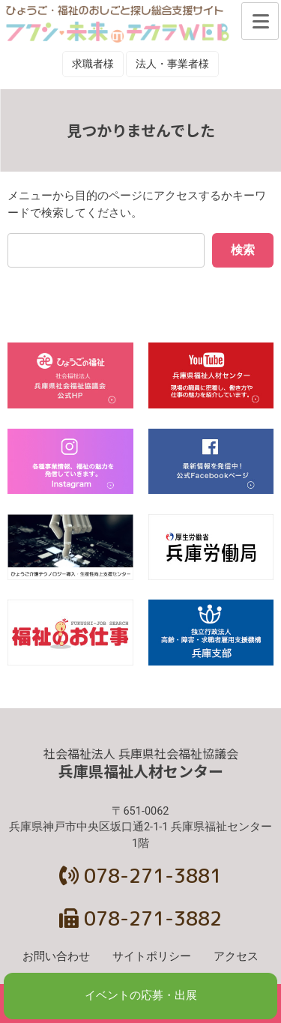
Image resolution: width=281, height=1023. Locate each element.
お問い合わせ (56, 956)
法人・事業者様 (172, 64)
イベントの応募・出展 (141, 995)
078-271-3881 (140, 875)
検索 (243, 250)
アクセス (236, 956)
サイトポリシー (151, 956)
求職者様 (93, 64)
